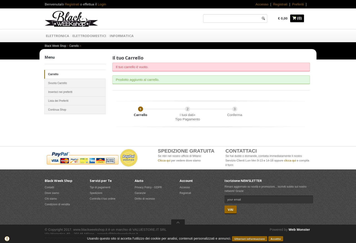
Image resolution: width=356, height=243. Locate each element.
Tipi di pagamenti (100, 187)
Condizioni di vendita (57, 204)
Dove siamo (52, 193)
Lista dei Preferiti (75, 100)
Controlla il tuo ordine (102, 198)
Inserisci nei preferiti (75, 92)
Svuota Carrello (75, 83)
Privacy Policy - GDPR (148, 187)
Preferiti (298, 4)
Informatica (122, 35)
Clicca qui (164, 160)
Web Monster (299, 229)
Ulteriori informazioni (249, 239)
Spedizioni (96, 193)
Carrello (74, 45)
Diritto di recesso (145, 198)
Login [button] (102, 4)
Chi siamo (51, 198)
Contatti (49, 187)
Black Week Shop (55, 45)
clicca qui (290, 160)
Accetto (276, 239)
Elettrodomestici (89, 35)
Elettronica (57, 35)
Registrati (280, 4)
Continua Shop (75, 109)
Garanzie (140, 193)
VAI (230, 209)
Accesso (261, 4)
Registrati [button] (72, 4)
